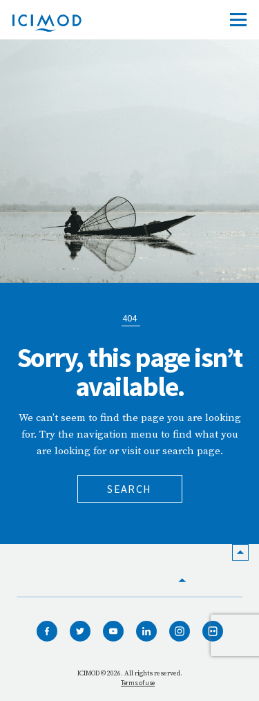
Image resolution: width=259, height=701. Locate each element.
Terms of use (138, 682)
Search (129, 489)
